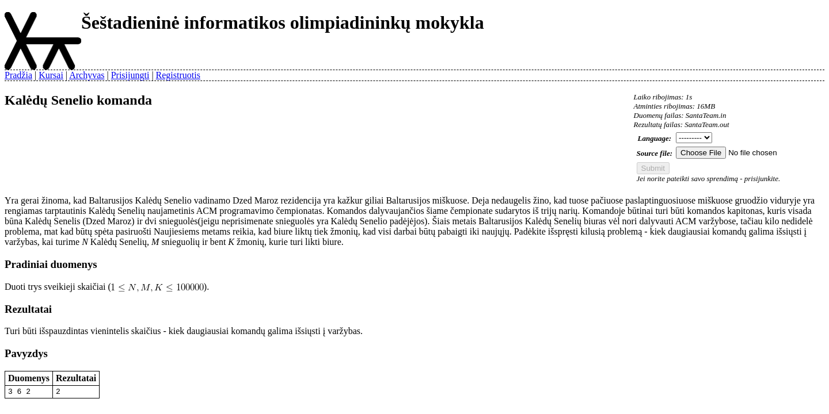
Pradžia (18, 75)
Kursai (51, 75)
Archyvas (86, 75)
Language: (655, 138)
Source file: (654, 153)
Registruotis (178, 75)
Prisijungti (130, 75)
